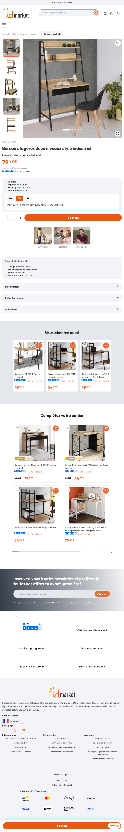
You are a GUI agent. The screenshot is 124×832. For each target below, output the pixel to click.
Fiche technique (14, 298)
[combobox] (69, 12)
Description (12, 286)
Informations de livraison (61, 751)
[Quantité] (13, 217)
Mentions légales (61, 774)
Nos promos (20, 747)
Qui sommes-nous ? (102, 738)
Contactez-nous (61, 738)
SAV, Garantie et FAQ (62, 742)
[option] (62, 2)
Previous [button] (98, 552)
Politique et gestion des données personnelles (102, 753)
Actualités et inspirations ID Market (20, 738)
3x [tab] (19, 198)
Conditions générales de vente (61, 747)
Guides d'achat (20, 742)
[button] (111, 13)
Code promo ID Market (20, 751)
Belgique (12, 721)
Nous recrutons (103, 747)
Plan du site (62, 780)
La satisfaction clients (102, 742)
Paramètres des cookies (103, 758)
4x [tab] (28, 198)
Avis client (11, 309)
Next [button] (110, 552)
